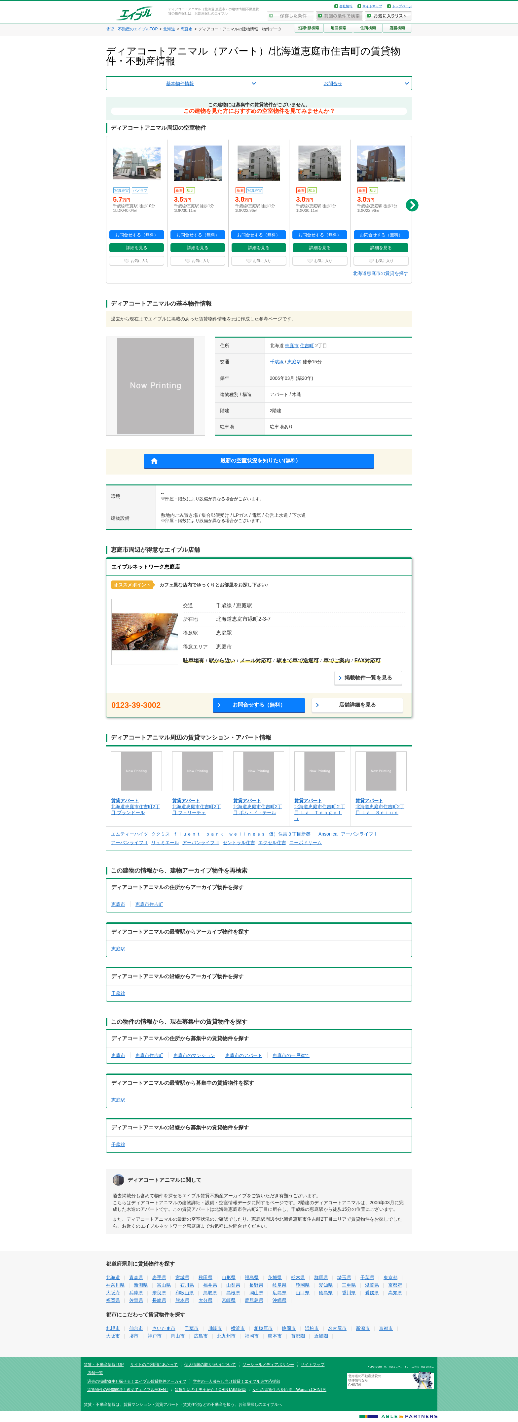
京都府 (395, 1285)
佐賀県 (136, 1300)
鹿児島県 (254, 1300)
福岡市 (252, 1336)
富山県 (164, 1285)
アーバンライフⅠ (359, 834)
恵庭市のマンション (194, 1055)
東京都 (390, 1277)
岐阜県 (279, 1285)
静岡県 (303, 1285)
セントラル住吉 (239, 842)
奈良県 (159, 1292)
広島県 (279, 1292)
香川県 (349, 1292)
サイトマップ (372, 6)
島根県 (233, 1292)
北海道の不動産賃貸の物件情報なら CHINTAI (364, 1380)
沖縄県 (279, 1300)
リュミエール (165, 842)
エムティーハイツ (129, 834)
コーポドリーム (305, 842)
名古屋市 (337, 1328)
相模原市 (263, 1328)
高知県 (395, 1292)
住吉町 (307, 345)
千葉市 (192, 1328)
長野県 (256, 1285)
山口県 (303, 1292)
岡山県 (256, 1292)
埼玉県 (344, 1277)
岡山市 (178, 1336)
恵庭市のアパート (243, 1055)
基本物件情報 (180, 83)
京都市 (386, 1328)
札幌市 (113, 1328)
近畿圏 (321, 1336)
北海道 (113, 1277)
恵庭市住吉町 (149, 904)
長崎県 (159, 1300)
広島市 (201, 1336)
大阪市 (113, 1336)
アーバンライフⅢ (200, 842)
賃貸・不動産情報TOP (104, 1364)
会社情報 (345, 6)
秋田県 (205, 1277)
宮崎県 (229, 1300)
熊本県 (182, 1300)
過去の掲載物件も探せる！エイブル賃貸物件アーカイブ (136, 1381)
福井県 (210, 1285)
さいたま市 (163, 1328)
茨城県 (275, 1277)
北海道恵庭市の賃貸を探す (380, 273)
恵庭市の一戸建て (291, 1055)
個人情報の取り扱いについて (210, 1364)
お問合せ (333, 83)
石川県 (187, 1285)
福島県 (252, 1277)
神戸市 (155, 1336)
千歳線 (277, 361)
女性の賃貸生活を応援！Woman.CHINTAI (289, 1389)
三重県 (349, 1285)
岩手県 (159, 1277)
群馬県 (321, 1277)
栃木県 (298, 1277)
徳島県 (326, 1292)
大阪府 (113, 1292)
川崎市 (215, 1328)
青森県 (136, 1277)
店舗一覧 (95, 1373)
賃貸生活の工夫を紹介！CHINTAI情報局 (210, 1389)
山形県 (229, 1277)
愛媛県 (372, 1292)
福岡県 (113, 1300)
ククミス (160, 834)
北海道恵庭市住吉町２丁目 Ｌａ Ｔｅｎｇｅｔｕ (319, 812)
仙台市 (136, 1328)
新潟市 (363, 1328)
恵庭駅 (294, 361)
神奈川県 (115, 1285)
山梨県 (233, 1285)
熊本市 (275, 1336)
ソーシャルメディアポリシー (268, 1364)
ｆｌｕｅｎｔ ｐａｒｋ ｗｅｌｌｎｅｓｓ (219, 834)
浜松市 (312, 1328)
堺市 (133, 1336)
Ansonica (328, 834)
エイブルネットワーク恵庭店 (145, 567)
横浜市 (238, 1328)
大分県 (205, 1300)
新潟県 (141, 1285)
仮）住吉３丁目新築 (292, 834)
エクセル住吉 (272, 842)
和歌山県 (184, 1292)
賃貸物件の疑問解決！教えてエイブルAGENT (127, 1389)
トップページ (402, 6)
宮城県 (182, 1277)
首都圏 (298, 1336)
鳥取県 (210, 1292)
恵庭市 (292, 345)
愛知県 (326, 1285)
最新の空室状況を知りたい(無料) (259, 460)
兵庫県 (136, 1292)
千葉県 (367, 1277)
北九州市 (226, 1336)
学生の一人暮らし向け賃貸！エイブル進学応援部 (236, 1381)
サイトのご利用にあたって (154, 1364)
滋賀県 (372, 1285)
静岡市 (289, 1328)
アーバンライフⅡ (129, 842)
